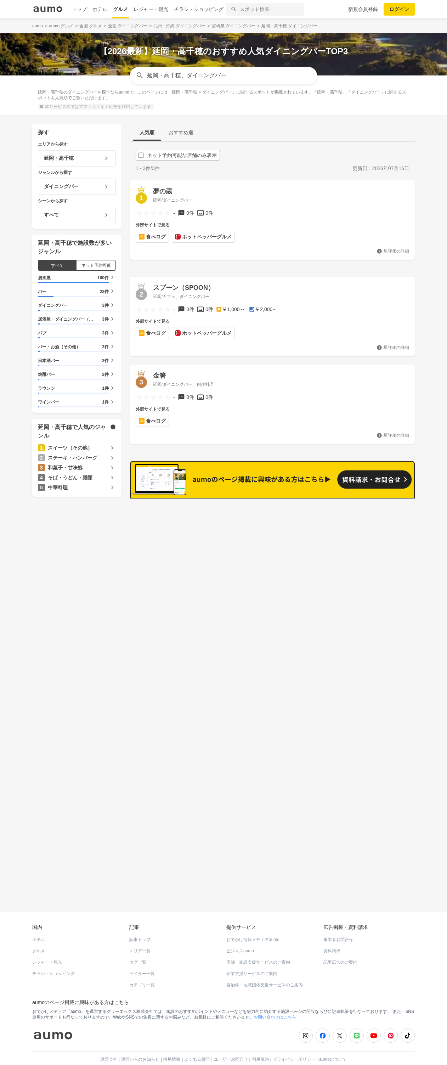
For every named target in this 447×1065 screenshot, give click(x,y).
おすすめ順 (181, 132)
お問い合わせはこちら (275, 1003)
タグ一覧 (137, 949)
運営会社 (108, 1046)
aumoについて (333, 1046)
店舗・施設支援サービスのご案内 (258, 949)
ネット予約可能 (96, 265)
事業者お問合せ (338, 926)
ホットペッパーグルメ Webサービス (90, 872)
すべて (57, 265)
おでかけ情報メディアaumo (252, 926)
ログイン (399, 9)
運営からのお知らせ (140, 1046)
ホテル (99, 9)
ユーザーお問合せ (231, 1046)
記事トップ (140, 926)
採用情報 (171, 1046)
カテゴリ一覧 (142, 971)
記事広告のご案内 (340, 949)
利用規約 (260, 1046)
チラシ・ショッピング (199, 9)
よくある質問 (197, 1046)
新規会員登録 (363, 9)
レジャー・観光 (151, 9)
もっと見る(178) (379, 622)
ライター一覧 (142, 960)
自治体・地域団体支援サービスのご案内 (264, 971)
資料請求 (331, 937)
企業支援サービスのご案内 (251, 960)
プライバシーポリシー (294, 1046)
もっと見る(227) (379, 512)
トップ (79, 9)
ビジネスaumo (240, 937)
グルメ (120, 9)
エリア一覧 (140, 937)
